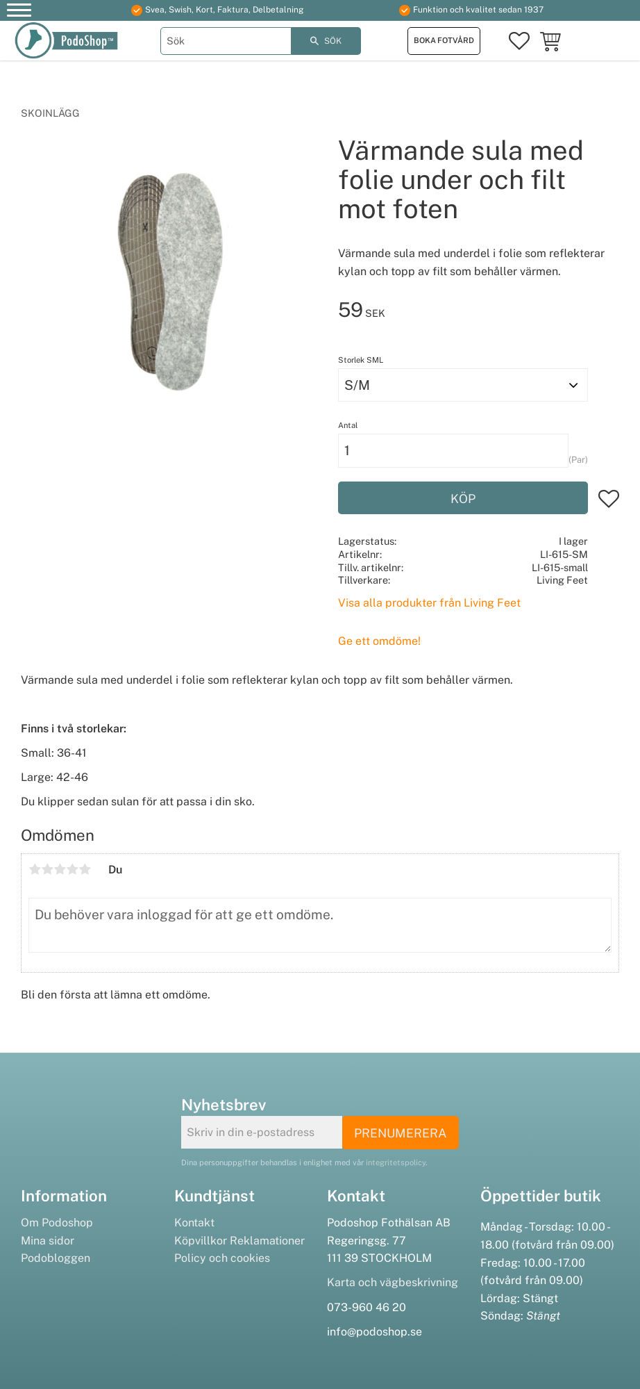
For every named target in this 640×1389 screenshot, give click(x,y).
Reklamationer (267, 1240)
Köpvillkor (200, 1240)
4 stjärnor (72, 869)
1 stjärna (34, 869)
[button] (19, 12)
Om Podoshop (57, 1222)
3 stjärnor (59, 869)
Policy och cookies (222, 1258)
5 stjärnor (84, 869)
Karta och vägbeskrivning (392, 1282)
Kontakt (194, 1222)
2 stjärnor (47, 869)
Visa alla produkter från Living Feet (429, 602)
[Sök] (326, 41)
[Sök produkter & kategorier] (226, 41)
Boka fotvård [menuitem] (444, 40)
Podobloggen (55, 1258)
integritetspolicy (396, 1162)
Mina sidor (47, 1240)
